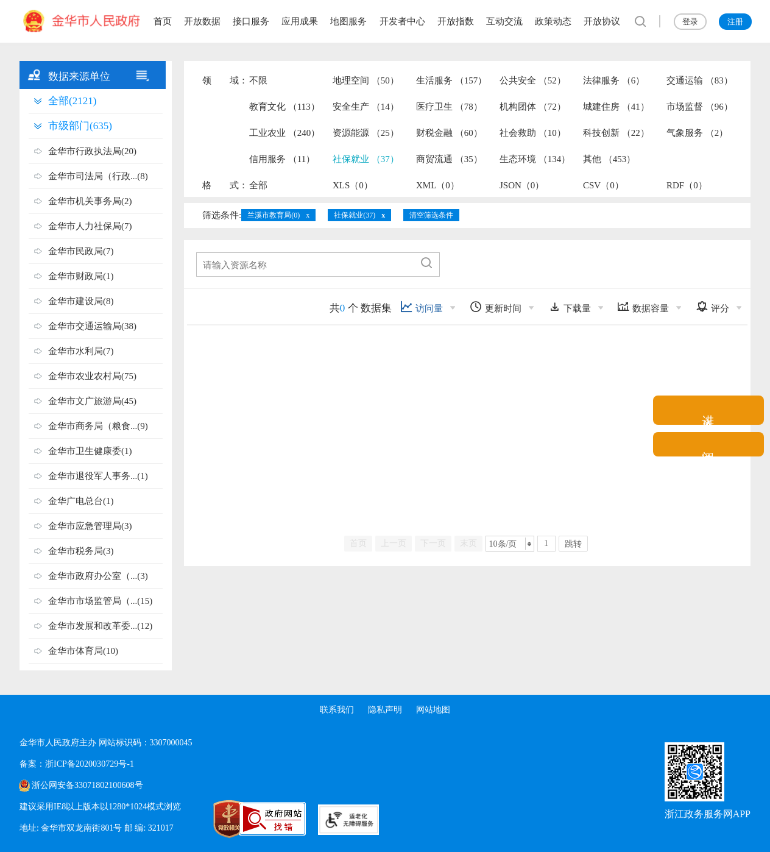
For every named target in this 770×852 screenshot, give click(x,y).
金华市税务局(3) (81, 551)
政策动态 (553, 21)
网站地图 (434, 709)
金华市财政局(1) (81, 276)
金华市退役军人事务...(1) (98, 476)
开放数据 (202, 21)
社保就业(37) (354, 215)
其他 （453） (609, 159)
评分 (712, 306)
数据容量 (643, 306)
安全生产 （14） (366, 107)
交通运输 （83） (699, 80)
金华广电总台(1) (81, 501)
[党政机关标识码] (202, 819)
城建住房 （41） (616, 107)
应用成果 (299, 21)
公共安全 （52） (533, 80)
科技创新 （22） (616, 133)
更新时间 (495, 306)
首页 (163, 21)
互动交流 (504, 21)
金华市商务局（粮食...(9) (98, 426)
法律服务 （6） (614, 80)
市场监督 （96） (699, 107)
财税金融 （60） (449, 133)
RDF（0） (686, 185)
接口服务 (251, 21)
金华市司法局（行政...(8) (98, 176)
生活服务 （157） (451, 80)
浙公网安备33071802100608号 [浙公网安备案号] (87, 785)
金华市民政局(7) (81, 251)
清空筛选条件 (431, 215)
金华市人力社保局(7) (90, 226)
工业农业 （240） (284, 133)
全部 (258, 185)
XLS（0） (353, 185)
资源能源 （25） (366, 133)
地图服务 (348, 21)
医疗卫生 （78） (449, 107)
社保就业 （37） (366, 159)
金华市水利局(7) (81, 351)
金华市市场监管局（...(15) (100, 601)
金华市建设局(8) (81, 301)
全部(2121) (72, 101)
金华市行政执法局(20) (92, 151)
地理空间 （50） (366, 80)
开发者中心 (402, 21)
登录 (690, 21)
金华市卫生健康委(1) (90, 451)
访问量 (421, 306)
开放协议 (602, 21)
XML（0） (437, 185)
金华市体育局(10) (83, 651)
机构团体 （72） (533, 107)
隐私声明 (385, 709)
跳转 (573, 543)
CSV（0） (603, 185)
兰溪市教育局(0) (273, 215)
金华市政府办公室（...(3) (98, 576)
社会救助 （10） (533, 133)
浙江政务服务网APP (708, 814)
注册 (735, 21)
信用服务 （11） (282, 159)
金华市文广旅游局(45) (92, 401)
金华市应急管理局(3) (90, 526)
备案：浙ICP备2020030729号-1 (76, 764)
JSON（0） (522, 185)
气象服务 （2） (697, 133)
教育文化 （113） (284, 107)
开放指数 (455, 21)
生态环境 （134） (535, 159)
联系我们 (336, 709)
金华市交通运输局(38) (92, 326)
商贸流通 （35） (449, 159)
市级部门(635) (80, 126)
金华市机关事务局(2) (90, 201)
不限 (258, 80)
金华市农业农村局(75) (92, 376)
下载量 (569, 306)
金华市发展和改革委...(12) (100, 626)
